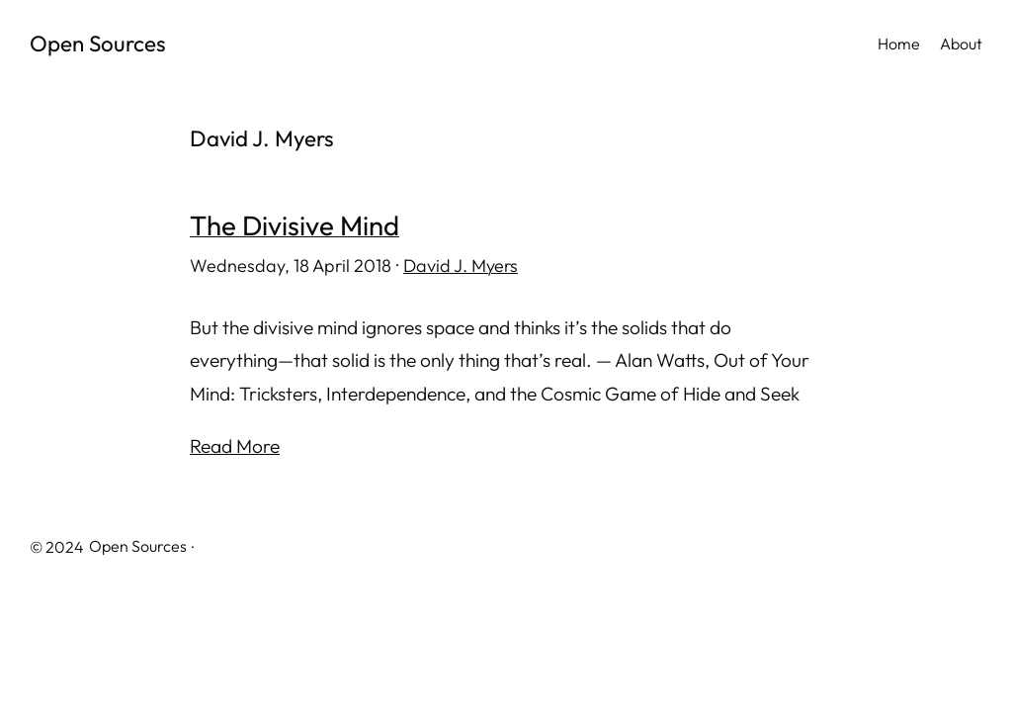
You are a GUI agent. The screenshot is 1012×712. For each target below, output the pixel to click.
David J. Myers (460, 265)
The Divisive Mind (294, 225)
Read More (235, 446)
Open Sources (98, 43)
